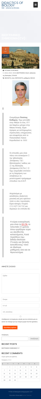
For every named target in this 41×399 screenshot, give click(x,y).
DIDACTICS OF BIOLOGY (12, 4)
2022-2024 (12, 73)
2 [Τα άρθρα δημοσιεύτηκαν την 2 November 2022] (15, 367)
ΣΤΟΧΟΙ (14, 76)
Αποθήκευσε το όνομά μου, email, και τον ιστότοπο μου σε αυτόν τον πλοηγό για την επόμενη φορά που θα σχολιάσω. (20, 320)
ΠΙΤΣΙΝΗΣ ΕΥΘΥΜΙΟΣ (10, 71)
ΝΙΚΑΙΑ (32, 78)
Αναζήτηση (5, 335)
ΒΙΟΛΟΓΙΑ (8, 78)
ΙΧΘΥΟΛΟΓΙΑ (19, 78)
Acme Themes (27, 395)
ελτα (13, 78)
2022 (6, 73)
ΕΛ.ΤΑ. (25, 224)
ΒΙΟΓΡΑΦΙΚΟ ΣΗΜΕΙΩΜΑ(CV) (10, 348)
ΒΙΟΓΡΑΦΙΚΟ (21, 73)
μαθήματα (27, 78)
